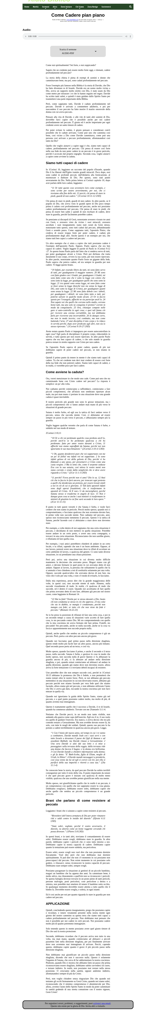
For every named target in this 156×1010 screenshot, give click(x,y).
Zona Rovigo (93, 6)
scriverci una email (102, 1003)
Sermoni (45, 7)
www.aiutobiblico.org (72, 19)
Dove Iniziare (66, 7)
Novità (35, 6)
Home (26, 6)
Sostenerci (106, 6)
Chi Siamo (80, 7)
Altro (55, 7)
